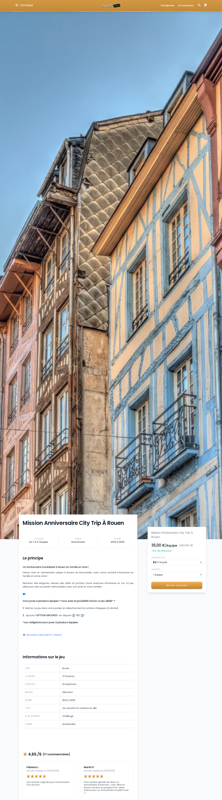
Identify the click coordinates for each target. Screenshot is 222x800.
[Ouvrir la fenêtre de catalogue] (24, 5)
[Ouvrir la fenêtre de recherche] (199, 5)
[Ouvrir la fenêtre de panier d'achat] (204, 5)
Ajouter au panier (177, 585)
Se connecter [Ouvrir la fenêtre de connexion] (186, 5)
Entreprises (167, 5)
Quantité (155, 569)
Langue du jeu (158, 557)
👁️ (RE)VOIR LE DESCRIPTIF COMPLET (42, 635)
